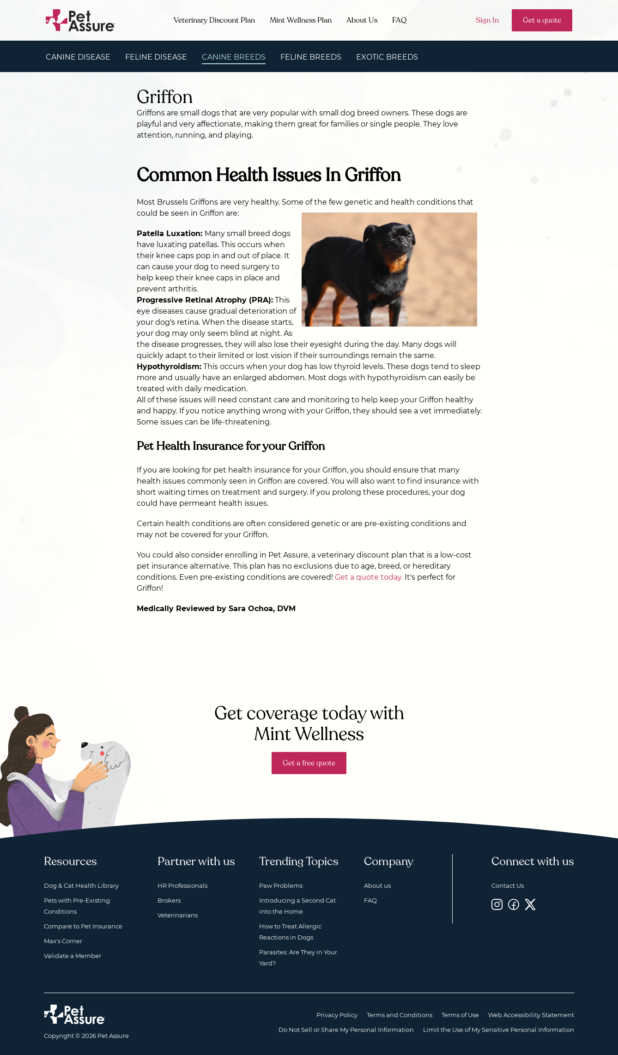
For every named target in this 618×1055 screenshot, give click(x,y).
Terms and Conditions (399, 1015)
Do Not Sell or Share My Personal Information (346, 1029)
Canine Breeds (234, 57)
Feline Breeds (310, 57)
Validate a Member (72, 955)
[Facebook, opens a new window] (513, 904)
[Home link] (74, 1014)
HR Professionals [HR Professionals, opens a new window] (182, 885)
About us (377, 885)
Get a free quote (309, 763)
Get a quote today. (369, 577)
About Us (361, 20)
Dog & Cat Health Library (81, 885)
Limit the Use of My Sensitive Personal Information (498, 1029)
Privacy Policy (336, 1015)
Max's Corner (63, 941)
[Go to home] (80, 19)
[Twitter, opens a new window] (530, 904)
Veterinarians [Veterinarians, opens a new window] (178, 915)
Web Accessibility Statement (531, 1015)
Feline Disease (156, 57)
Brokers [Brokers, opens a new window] (169, 900)
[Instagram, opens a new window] (497, 904)
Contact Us (507, 885)
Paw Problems (281, 885)
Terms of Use (460, 1015)
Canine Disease (78, 57)
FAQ (399, 20)
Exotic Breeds (387, 57)
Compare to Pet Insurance (83, 926)
